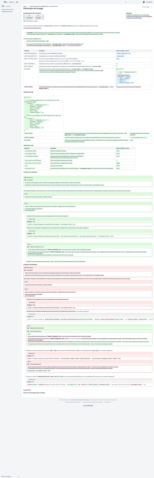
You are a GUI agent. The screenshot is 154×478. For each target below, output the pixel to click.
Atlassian (88, 406)
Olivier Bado (38, 17)
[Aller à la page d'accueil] (5, 2)
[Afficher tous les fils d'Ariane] (28, 6)
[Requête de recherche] (133, 2)
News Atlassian (108, 402)
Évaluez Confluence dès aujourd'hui (109, 399)
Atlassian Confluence (74, 402)
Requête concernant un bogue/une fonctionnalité (93, 402)
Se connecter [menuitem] (149, 2)
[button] (2, 2)
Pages (24, 6)
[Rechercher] (125, 2)
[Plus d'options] (151, 7)
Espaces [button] (11, 2)
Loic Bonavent (29, 17)
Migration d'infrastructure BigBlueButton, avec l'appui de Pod (44, 6)
